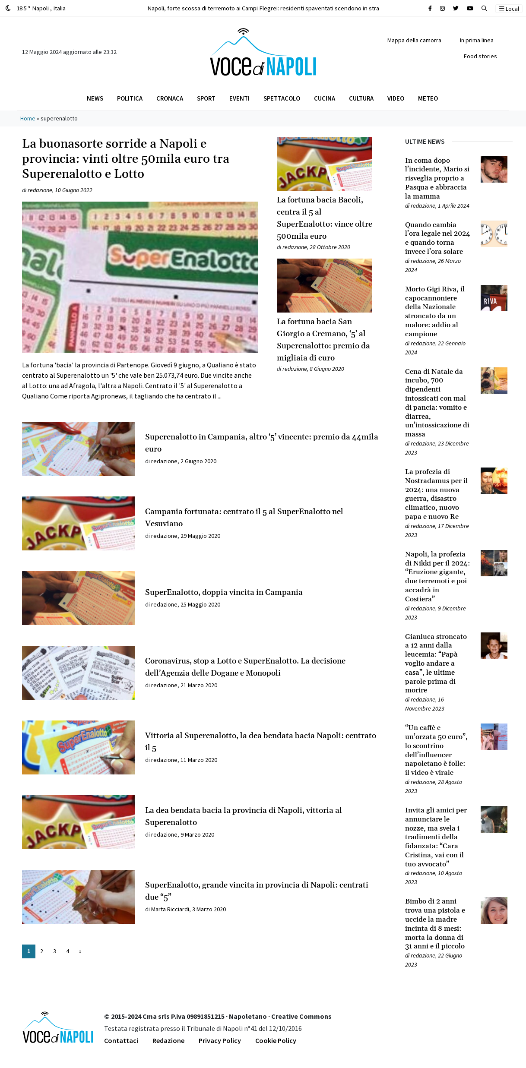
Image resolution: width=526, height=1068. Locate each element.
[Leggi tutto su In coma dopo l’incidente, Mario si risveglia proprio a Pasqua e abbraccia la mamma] (437, 178)
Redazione (168, 1040)
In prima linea (477, 40)
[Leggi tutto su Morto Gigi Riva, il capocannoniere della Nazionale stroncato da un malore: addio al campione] (437, 312)
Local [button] (509, 9)
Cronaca (169, 98)
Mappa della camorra (414, 40)
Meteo (428, 98)
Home (27, 118)
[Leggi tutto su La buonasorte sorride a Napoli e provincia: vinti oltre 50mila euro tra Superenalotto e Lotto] (140, 301)
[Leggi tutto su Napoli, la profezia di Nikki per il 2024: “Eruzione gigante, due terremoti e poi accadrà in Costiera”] (437, 577)
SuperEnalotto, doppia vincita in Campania (224, 592)
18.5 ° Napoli (35, 8)
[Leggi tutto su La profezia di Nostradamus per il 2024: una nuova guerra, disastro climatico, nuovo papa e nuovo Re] (437, 494)
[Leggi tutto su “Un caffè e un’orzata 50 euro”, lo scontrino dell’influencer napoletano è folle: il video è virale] (437, 750)
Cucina (324, 98)
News (95, 98)
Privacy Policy (220, 1040)
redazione (40, 190)
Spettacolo (281, 98)
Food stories (480, 56)
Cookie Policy (275, 1040)
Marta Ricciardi (170, 909)
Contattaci (121, 1040)
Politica (130, 98)
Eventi (239, 98)
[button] (484, 8)
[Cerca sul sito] (430, 8)
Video (395, 98)
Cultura (361, 98)
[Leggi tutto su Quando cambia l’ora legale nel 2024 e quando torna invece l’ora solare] (437, 238)
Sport (206, 98)
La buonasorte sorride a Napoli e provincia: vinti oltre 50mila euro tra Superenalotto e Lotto (125, 159)
